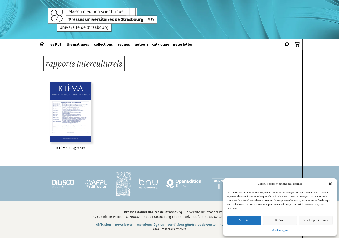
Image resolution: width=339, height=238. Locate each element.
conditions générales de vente (192, 224)
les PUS (55, 44)
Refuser (280, 220)
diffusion (103, 224)
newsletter (183, 44)
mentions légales (150, 224)
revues (124, 44)
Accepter (244, 220)
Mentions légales (280, 230)
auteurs (142, 44)
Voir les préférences (315, 220)
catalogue (160, 44)
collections (103, 44)
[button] (330, 184)
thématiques (78, 44)
